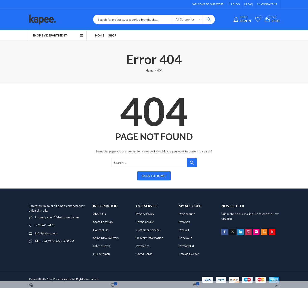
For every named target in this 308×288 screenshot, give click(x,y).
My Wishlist (186, 246)
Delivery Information (149, 238)
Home (150, 70)
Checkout (185, 238)
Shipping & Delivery (106, 238)
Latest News (101, 246)
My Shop (184, 222)
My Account (187, 214)
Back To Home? (154, 176)
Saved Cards (144, 254)
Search (209, 19)
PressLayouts (62, 279)
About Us (99, 214)
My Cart (184, 230)
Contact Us (100, 230)
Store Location (103, 222)
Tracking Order (189, 254)
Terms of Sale (145, 222)
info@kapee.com (46, 233)
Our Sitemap (101, 254)
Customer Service (148, 230)
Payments (142, 246)
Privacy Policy (145, 214)
